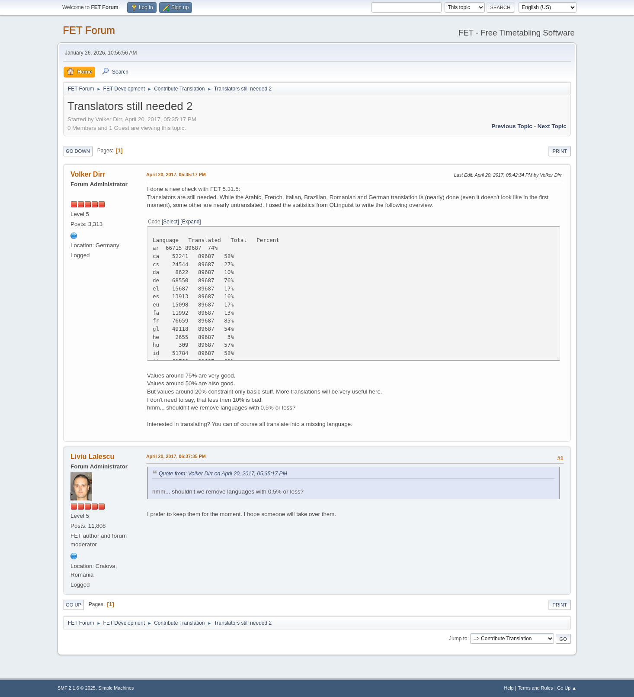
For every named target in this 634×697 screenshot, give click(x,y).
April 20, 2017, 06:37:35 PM (176, 456)
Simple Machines (116, 688)
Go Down (78, 151)
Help (509, 688)
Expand (191, 222)
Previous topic (511, 126)
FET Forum (89, 30)
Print (559, 151)
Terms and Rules (535, 688)
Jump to (458, 639)
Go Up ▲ (566, 688)
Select (170, 222)
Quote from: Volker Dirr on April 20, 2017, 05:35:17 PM (223, 474)
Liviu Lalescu (92, 456)
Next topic (552, 126)
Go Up (73, 604)
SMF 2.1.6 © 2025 (77, 688)
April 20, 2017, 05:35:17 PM (176, 174)
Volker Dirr (88, 174)
